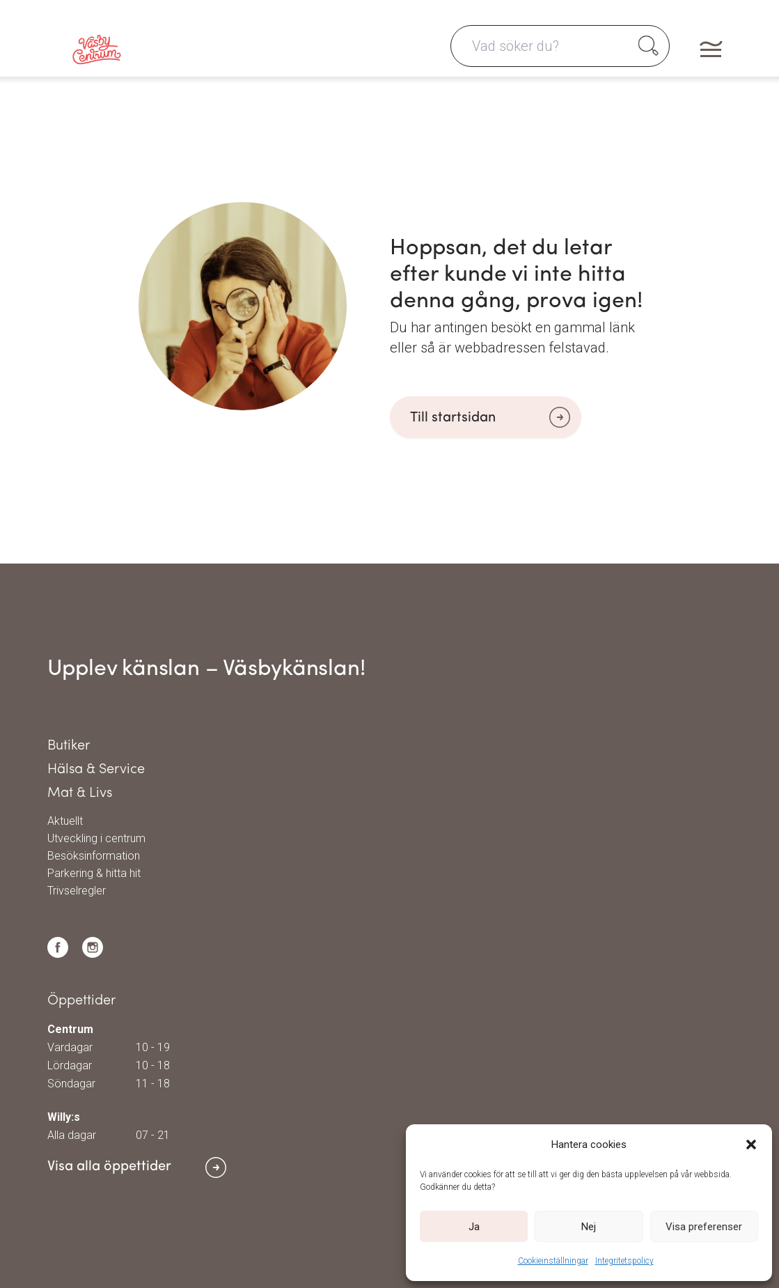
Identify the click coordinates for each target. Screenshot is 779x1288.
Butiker (69, 746)
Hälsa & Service (96, 770)
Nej (588, 1226)
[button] (751, 1144)
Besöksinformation (93, 856)
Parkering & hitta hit (94, 873)
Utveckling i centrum (96, 838)
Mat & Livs (79, 793)
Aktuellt (65, 821)
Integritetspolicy (624, 1261)
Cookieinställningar (553, 1261)
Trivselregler (76, 891)
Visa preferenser (704, 1226)
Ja (474, 1226)
